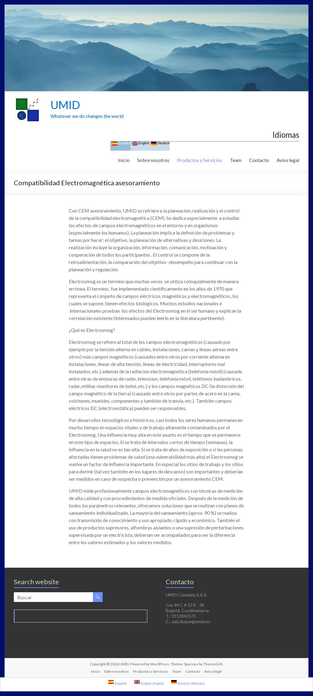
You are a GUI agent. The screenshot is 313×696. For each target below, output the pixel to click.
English (140, 143)
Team (235, 160)
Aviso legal (288, 160)
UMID (65, 104)
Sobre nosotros (153, 160)
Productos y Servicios (199, 160)
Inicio (124, 160)
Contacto (259, 160)
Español (121, 143)
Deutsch (160, 143)
